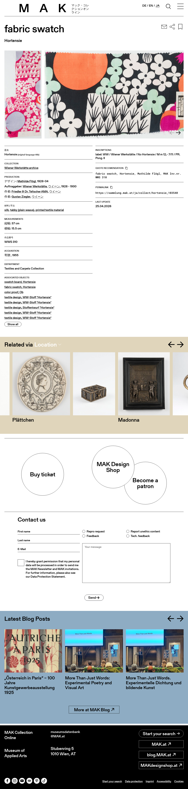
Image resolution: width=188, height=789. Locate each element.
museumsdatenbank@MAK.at (69, 735)
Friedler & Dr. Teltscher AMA (30, 191)
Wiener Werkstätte (35, 186)
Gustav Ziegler (21, 196)
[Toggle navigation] (180, 7)
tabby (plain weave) (22, 210)
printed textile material (50, 210)
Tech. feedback (140, 535)
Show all (12, 324)
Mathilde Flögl (26, 181)
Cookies (178, 781)
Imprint (146, 781)
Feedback (93, 535)
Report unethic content (145, 531)
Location (45, 344)
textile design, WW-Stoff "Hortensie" (27, 297)
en (151, 5)
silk (6, 210)
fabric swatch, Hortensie (20, 287)
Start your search (161, 733)
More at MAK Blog (94, 711)
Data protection (129, 781)
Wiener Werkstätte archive (21, 168)
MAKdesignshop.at (161, 765)
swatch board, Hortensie (20, 282)
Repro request (96, 531)
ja (158, 6)
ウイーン (54, 186)
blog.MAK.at (161, 755)
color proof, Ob (13, 292)
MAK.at (161, 744)
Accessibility (162, 781)
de (144, 5)
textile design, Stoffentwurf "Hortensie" (29, 307)
